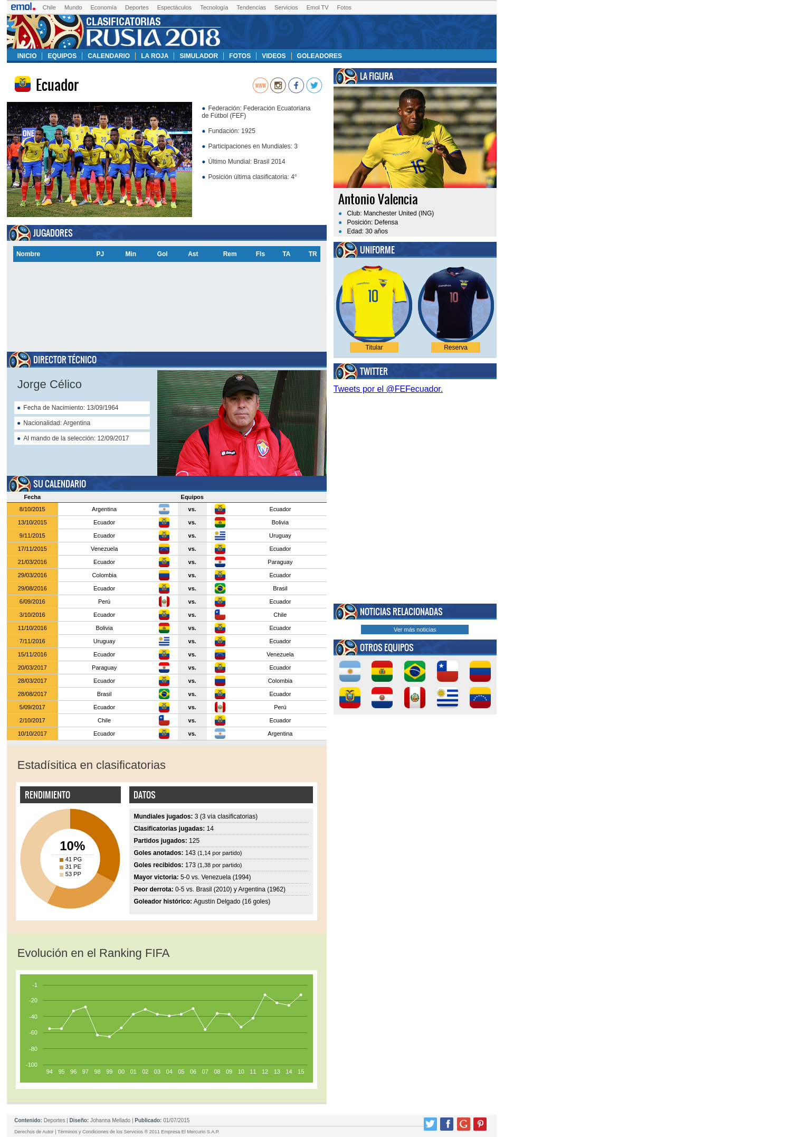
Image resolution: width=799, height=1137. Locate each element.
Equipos (62, 56)
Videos (274, 56)
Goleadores (319, 56)
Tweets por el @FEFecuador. (388, 388)
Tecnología (214, 7)
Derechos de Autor (34, 1131)
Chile (49, 7)
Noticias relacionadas (401, 611)
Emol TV (318, 7)
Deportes (137, 7)
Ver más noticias (415, 629)
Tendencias (251, 7)
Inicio (27, 56)
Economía (104, 7)
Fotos (344, 7)
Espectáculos (174, 7)
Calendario (109, 56)
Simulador (198, 56)
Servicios (286, 7)
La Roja (154, 56)
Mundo (73, 7)
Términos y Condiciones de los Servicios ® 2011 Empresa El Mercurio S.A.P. (139, 1131)
